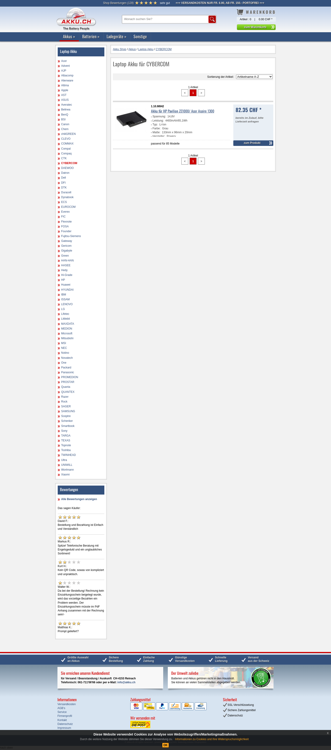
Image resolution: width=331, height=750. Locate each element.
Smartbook (67, 426)
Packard (66, 367)
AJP (63, 70)
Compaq (66, 153)
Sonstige (140, 36)
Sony (64, 430)
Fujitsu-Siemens (71, 236)
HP (63, 279)
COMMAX (67, 143)
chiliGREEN (68, 134)
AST (63, 95)
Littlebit (65, 318)
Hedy (64, 270)
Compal (66, 148)
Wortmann (67, 469)
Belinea (65, 109)
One (63, 362)
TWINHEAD (68, 455)
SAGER (66, 406)
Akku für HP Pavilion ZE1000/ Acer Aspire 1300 (182, 111)
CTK (64, 158)
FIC (63, 216)
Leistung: (158, 120)
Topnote (66, 445)
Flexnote (66, 221)
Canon (65, 124)
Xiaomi (65, 474)
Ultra (64, 460)
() (118, 3)
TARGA (65, 435)
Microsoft (66, 333)
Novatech (67, 357)
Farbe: (157, 128)
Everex (65, 211)
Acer (64, 61)
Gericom (66, 245)
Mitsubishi (67, 338)
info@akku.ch (126, 682)
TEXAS (65, 440)
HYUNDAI (67, 289)
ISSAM (65, 299)
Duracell (66, 192)
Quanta (65, 386)
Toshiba (66, 450)
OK (165, 745)
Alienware (67, 80)
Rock (64, 401)
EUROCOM (68, 206)
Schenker (67, 421)
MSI (63, 343)
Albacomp (67, 75)
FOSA (65, 226)
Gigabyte (66, 250)
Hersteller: (159, 136)
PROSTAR (67, 382)
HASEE (66, 265)
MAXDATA (67, 323)
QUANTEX (67, 392)
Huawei (65, 284)
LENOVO (67, 304)
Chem (64, 129)
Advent (65, 65)
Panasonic (67, 372)
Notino (65, 352)
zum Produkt (252, 143)
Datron (65, 172)
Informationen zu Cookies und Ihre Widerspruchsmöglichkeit (212, 739)
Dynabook (67, 197)
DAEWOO (67, 168)
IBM (63, 294)
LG (63, 309)
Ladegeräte (116, 36)
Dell (63, 177)
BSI (63, 119)
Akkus (69, 36)
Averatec (66, 104)
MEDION (66, 328)
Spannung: (159, 116)
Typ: (155, 124)
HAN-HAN (67, 260)
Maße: (156, 132)
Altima (65, 85)
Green (65, 255)
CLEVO (66, 138)
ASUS (65, 99)
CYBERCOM (69, 163)
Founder (66, 231)
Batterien (91, 36)
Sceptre (66, 416)
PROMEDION (69, 377)
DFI (63, 182)
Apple (64, 90)
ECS (64, 202)
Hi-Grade (66, 275)
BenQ (64, 114)
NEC (64, 348)
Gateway (66, 241)
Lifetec (65, 314)
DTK (64, 187)
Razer (64, 396)
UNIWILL (66, 464)
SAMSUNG (68, 411)
